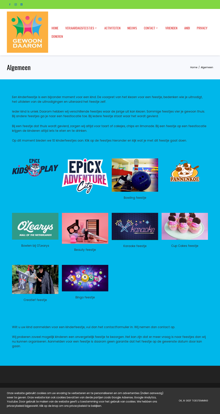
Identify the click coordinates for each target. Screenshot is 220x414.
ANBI (187, 27)
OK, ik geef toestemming (193, 400)
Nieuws (132, 27)
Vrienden (171, 27)
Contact (151, 28)
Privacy (202, 27)
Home (55, 27)
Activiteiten (112, 27)
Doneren (57, 36)
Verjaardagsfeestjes (81, 28)
